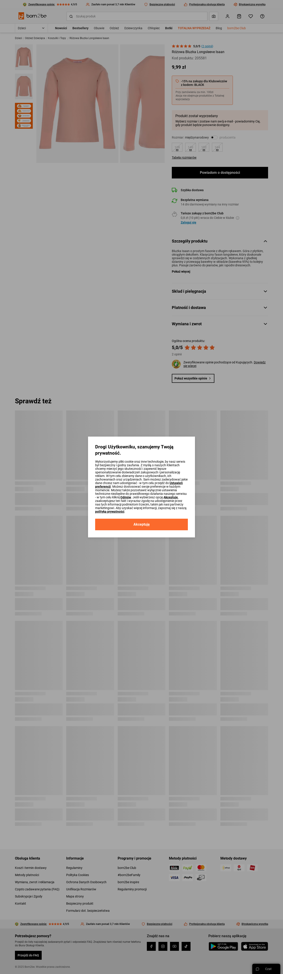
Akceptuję (171, 497)
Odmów (125, 497)
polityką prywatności (109, 511)
